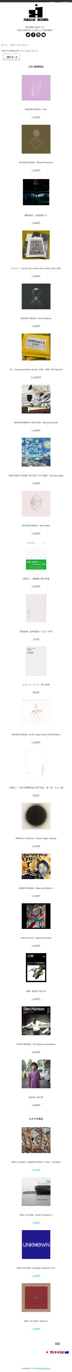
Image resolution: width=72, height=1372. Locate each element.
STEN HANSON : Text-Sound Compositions (36, 1044)
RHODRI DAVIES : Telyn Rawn (36, 525)
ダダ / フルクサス (18, 45)
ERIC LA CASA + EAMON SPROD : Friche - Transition (36, 1162)
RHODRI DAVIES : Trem (36, 109)
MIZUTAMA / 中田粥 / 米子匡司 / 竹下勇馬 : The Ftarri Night (36, 475)
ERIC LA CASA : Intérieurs (36, 1321)
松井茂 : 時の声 (36, 1097)
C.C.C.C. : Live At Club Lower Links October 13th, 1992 (36, 268)
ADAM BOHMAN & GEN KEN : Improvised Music (36, 422)
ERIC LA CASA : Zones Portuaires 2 (36, 1215)
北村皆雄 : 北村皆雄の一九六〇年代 (36, 631)
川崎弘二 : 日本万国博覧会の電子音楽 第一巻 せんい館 (36, 787)
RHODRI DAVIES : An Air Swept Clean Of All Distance (36, 734)
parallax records (43, 1368)
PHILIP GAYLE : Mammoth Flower (36, 938)
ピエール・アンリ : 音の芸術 (36, 684)
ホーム (53, 2)
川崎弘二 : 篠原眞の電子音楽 (36, 578)
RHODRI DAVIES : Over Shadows (36, 318)
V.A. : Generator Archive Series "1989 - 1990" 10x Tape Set (36, 369)
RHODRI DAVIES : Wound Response (36, 162)
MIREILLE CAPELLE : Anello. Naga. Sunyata (36, 838)
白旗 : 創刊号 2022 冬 (36, 991)
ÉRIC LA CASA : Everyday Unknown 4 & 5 (36, 1268)
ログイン (65, 2)
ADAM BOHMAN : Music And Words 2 (36, 888)
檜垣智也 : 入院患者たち (36, 215)
